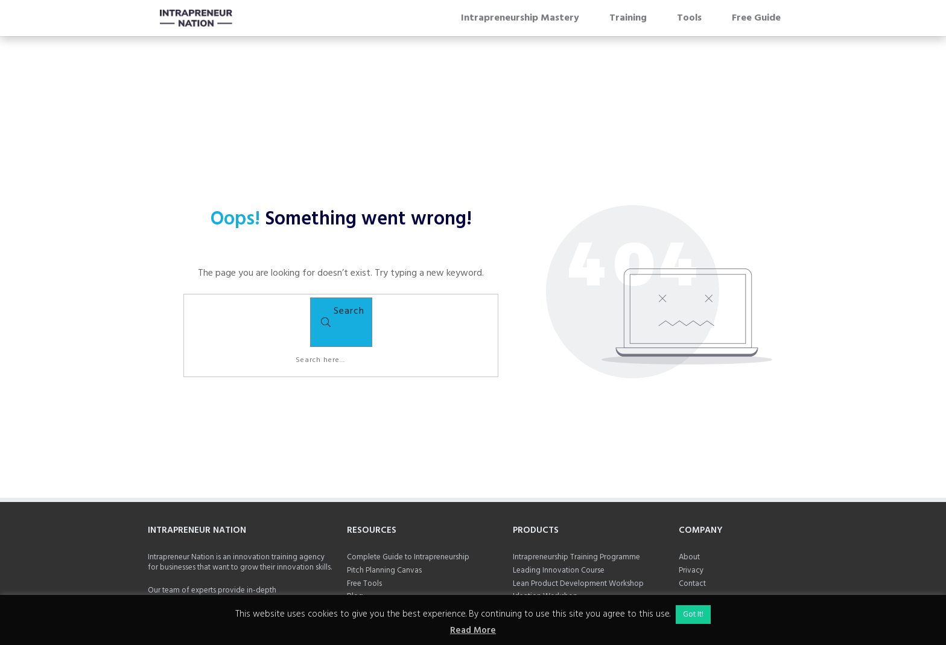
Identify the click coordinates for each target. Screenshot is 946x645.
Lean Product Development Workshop (578, 509)
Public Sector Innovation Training (569, 535)
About (689, 483)
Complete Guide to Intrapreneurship (408, 483)
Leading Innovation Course (559, 495)
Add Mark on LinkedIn (185, 580)
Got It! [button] (693, 614)
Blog (355, 522)
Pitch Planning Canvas (384, 496)
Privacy (691, 496)
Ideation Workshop (545, 522)
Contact (692, 509)
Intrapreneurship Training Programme (577, 483)
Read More (473, 630)
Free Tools (364, 509)
